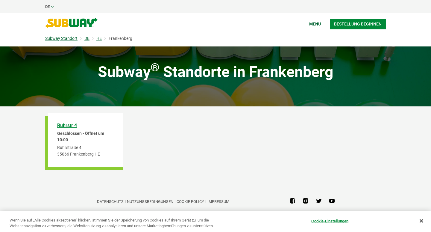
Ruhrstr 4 (67, 125)
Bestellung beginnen (358, 24)
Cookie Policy (190, 201)
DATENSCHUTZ (110, 201)
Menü (315, 24)
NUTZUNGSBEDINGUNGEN (150, 201)
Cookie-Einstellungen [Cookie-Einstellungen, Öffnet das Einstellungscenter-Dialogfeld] (329, 221)
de (47, 7)
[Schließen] (421, 221)
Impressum (218, 201)
